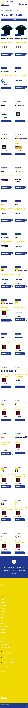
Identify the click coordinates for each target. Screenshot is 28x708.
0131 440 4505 (11, 662)
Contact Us (3, 592)
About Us (3, 589)
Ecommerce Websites (13, 706)
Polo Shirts (7, 10)
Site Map (4, 671)
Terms (2, 670)
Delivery (21, 670)
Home (2, 10)
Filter (14, 19)
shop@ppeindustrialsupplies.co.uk (11, 658)
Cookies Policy (12, 670)
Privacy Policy (6, 670)
